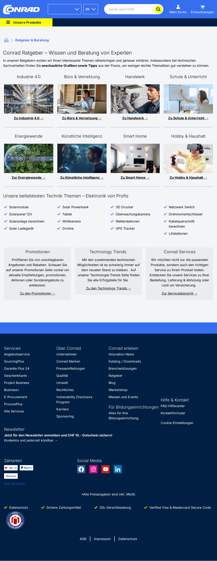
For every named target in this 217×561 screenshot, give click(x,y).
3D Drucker (124, 207)
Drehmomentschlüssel (185, 214)
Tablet (67, 214)
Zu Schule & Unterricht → (188, 118)
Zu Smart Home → (135, 177)
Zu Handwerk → (135, 118)
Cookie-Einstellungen (177, 423)
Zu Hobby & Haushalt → (188, 177)
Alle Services (14, 411)
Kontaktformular (173, 413)
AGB (83, 539)
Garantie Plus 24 (16, 368)
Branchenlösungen (123, 368)
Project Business (16, 383)
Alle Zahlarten (14, 484)
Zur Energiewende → (29, 177)
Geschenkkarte (15, 376)
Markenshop (118, 390)
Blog (112, 383)
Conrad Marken (68, 361)
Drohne (68, 228)
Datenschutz (127, 539)
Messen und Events (123, 397)
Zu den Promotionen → (37, 293)
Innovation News (121, 354)
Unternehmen (66, 354)
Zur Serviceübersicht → (179, 293)
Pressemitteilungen (70, 368)
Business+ (12, 390)
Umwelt (62, 383)
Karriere (62, 409)
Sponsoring (65, 416)
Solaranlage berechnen (26, 221)
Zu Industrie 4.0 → (29, 118)
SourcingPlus (14, 361)
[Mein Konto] (178, 9)
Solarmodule (18, 207)
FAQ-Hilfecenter (173, 406)
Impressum (102, 539)
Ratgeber (115, 376)
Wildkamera (71, 221)
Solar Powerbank (75, 207)
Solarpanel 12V (20, 214)
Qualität (62, 376)
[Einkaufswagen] (202, 9)
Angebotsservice (17, 354)
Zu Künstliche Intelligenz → (82, 177)
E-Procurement (15, 397)
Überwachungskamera (133, 214)
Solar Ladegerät (21, 228)
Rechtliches (65, 390)
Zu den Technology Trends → (108, 288)
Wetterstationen (128, 221)
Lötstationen (178, 233)
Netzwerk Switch (182, 207)
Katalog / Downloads (125, 361)
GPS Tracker (125, 228)
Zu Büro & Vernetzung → (82, 118)
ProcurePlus (13, 404)
